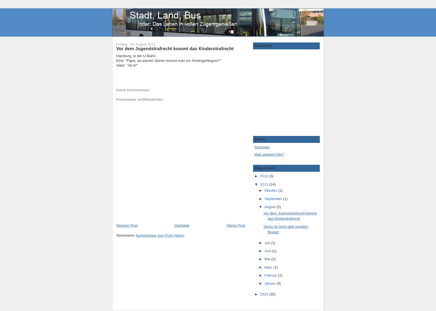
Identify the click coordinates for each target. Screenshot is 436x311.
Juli (267, 243)
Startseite (182, 225)
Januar (270, 283)
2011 (264, 184)
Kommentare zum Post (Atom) (160, 235)
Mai (267, 259)
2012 (264, 176)
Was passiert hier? (269, 154)
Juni (268, 251)
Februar (271, 275)
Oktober (271, 190)
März (269, 267)
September (273, 199)
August (270, 207)
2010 (264, 294)
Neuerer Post (127, 225)
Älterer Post (235, 225)
